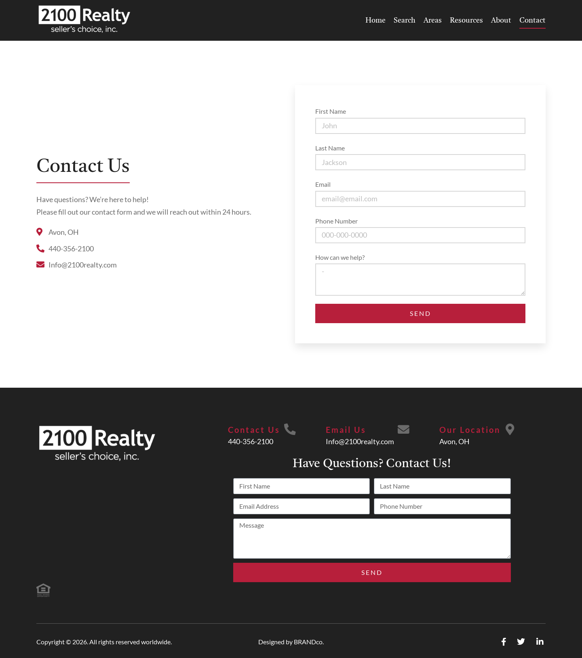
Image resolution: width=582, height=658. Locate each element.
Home (375, 20)
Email (323, 184)
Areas (433, 20)
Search (404, 20)
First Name (330, 111)
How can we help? (340, 257)
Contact (532, 20)
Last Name (330, 148)
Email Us (345, 429)
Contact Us (254, 429)
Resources (466, 20)
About (501, 20)
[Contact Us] (290, 430)
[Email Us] (404, 430)
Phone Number (336, 221)
